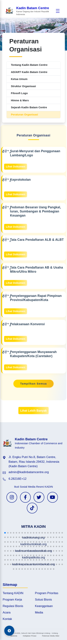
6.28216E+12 (17, 478)
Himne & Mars (20, 100)
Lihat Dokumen (15, 166)
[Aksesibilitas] (9, 631)
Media (39, 612)
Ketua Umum (19, 78)
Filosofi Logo (19, 93)
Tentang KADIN (13, 593)
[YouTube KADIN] (52, 497)
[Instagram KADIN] (11, 497)
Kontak (7, 619)
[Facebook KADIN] (25, 497)
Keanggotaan (44, 606)
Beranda (14, 636)
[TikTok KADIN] (32, 508)
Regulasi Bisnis (13, 606)
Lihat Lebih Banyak (33, 410)
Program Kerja (12, 599)
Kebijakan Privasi (29, 636)
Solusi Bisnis (43, 599)
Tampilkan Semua (33, 383)
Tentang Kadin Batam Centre (29, 64)
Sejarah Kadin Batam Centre (29, 107)
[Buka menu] (58, 11)
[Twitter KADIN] (39, 497)
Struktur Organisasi (23, 86)
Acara (7, 612)
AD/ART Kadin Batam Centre (29, 72)
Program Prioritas (46, 593)
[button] (5, 533)
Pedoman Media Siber (50, 636)
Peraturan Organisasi (24, 114)
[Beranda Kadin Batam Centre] (29, 11)
